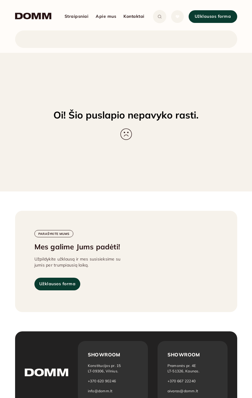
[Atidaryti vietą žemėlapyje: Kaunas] (183, 368)
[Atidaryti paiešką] (159, 16)
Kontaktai (134, 16)
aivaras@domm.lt (182, 391)
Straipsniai (77, 16)
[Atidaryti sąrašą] (177, 16)
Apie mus (106, 16)
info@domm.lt (100, 391)
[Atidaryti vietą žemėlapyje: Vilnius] (104, 368)
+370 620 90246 (102, 381)
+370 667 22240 (181, 381)
